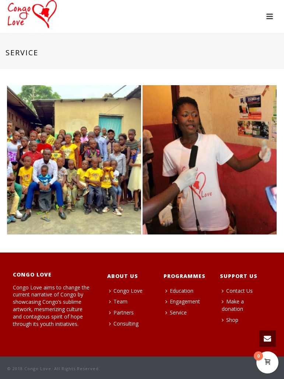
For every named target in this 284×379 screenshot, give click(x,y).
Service (176, 312)
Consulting (124, 323)
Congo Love (126, 290)
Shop (230, 319)
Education (179, 290)
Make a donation (233, 305)
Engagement (182, 301)
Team (118, 301)
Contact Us (237, 290)
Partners (121, 312)
